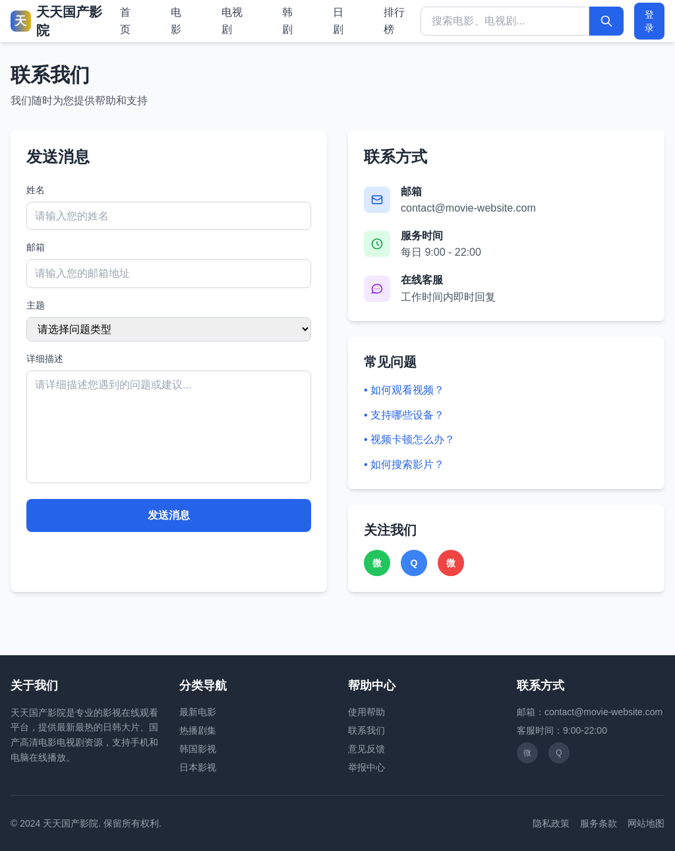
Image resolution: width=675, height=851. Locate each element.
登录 (649, 21)
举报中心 (366, 767)
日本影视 (197, 767)
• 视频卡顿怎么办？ (409, 439)
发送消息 (169, 515)
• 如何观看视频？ (404, 390)
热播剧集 (197, 730)
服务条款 (598, 823)
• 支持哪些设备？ (404, 415)
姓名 (35, 190)
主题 (35, 305)
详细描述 (44, 358)
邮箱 (35, 247)
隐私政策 (551, 823)
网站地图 (646, 823)
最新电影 (197, 712)
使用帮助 (366, 712)
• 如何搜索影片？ (404, 464)
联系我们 (366, 730)
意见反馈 (366, 749)
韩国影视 (197, 749)
